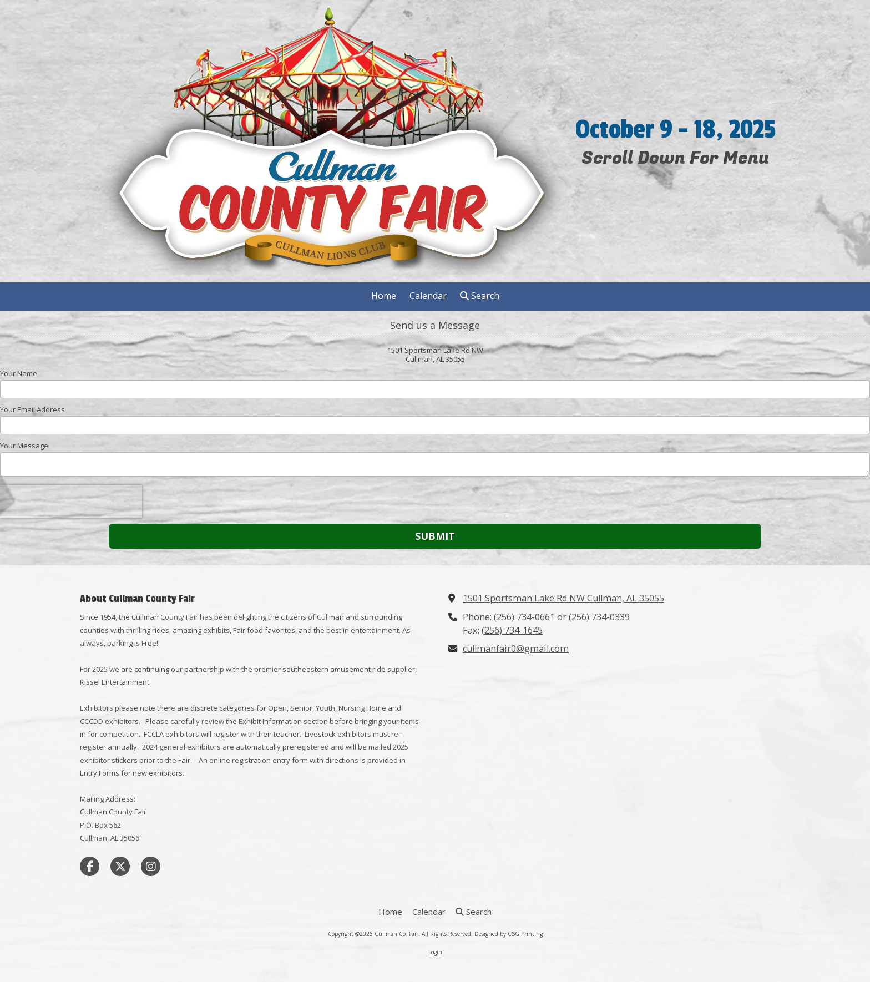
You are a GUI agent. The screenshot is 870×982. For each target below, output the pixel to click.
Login (435, 952)
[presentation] (71, 501)
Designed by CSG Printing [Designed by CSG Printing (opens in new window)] (508, 934)
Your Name (18, 373)
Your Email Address (32, 409)
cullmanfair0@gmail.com (516, 648)
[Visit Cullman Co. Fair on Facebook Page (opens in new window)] (89, 866)
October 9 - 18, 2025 (675, 130)
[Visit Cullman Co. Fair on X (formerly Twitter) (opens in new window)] (120, 866)
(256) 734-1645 (512, 630)
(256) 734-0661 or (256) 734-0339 (562, 617)
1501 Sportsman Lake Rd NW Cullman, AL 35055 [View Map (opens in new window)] (563, 598)
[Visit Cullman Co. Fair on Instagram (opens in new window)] (150, 866)
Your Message (24, 445)
